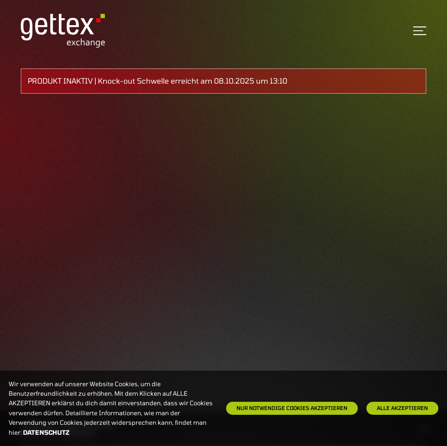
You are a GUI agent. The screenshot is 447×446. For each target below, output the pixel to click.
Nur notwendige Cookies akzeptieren (291, 408)
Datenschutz (46, 432)
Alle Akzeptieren (402, 408)
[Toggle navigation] (419, 31)
